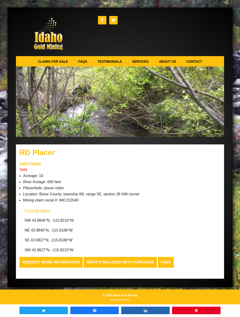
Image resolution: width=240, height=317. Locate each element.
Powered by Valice (120, 299)
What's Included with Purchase (120, 262)
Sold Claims (30, 164)
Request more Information (51, 262)
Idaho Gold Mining (48, 34)
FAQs (166, 262)
